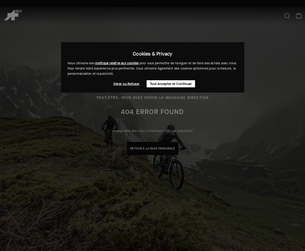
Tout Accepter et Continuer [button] (171, 84)
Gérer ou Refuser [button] (126, 84)
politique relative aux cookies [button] (116, 63)
